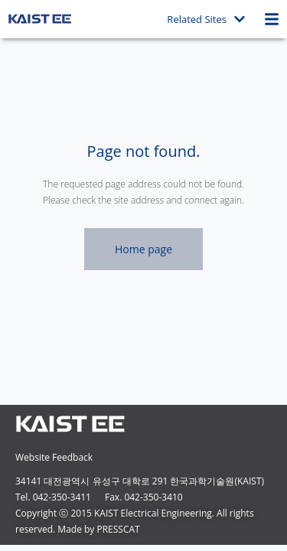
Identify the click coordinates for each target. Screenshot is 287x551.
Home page (143, 249)
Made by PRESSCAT (98, 529)
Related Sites (206, 19)
